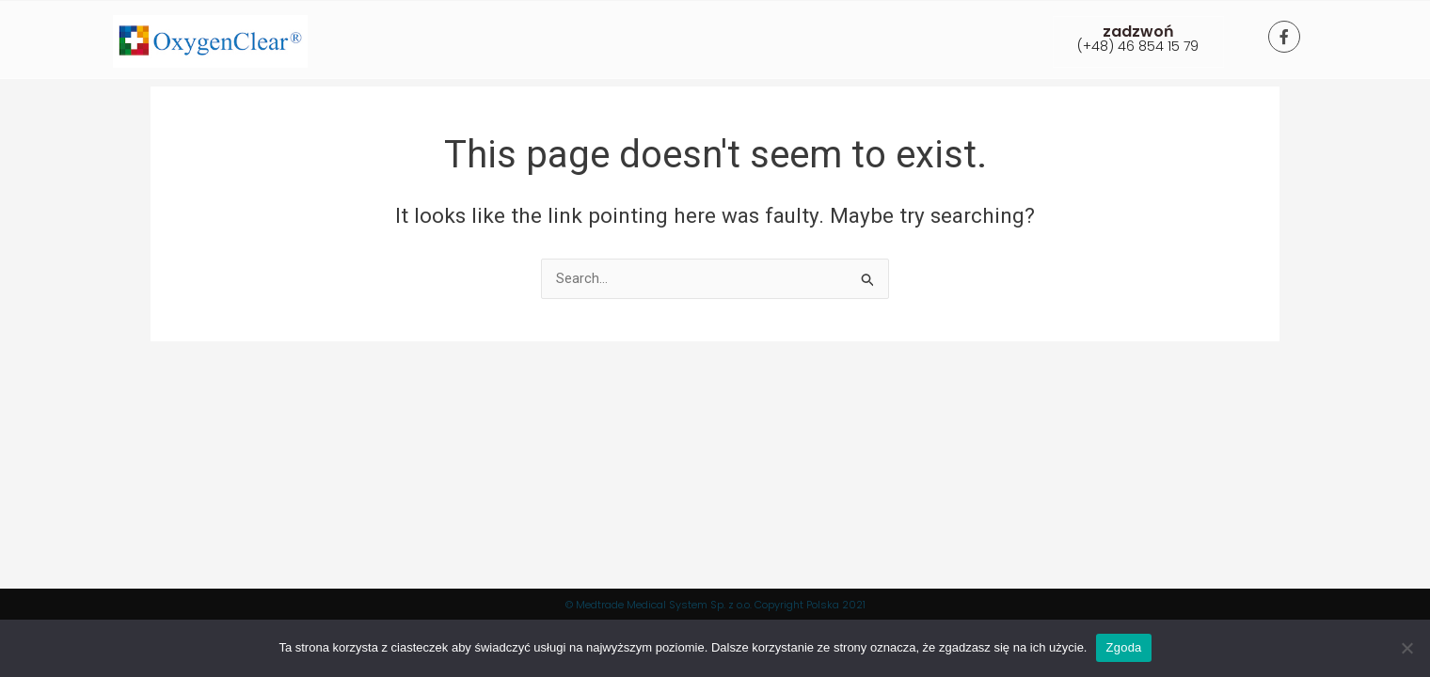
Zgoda (1123, 647)
